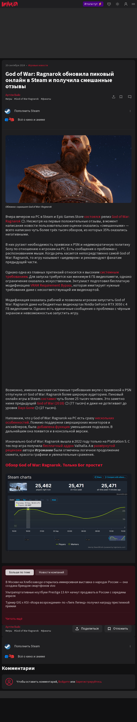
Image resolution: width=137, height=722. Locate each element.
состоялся (92, 216)
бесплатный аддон (58, 445)
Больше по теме (19, 572)
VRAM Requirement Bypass (51, 285)
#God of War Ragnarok (26, 99)
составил (48, 398)
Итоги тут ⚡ (93, 4)
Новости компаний (51, 572)
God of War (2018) (50, 403)
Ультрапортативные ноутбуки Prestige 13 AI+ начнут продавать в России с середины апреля (65, 594)
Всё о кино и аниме (25, 120)
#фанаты (46, 99)
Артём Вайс (12, 95)
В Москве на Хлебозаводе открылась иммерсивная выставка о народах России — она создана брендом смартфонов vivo (66, 584)
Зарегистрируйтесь (89, 682)
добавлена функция (53, 426)
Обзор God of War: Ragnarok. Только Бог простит (54, 465)
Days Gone (26, 407)
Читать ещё (13, 618)
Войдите (64, 682)
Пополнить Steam (22, 111)
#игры (8, 99)
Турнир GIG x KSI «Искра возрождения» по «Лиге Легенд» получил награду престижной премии (67, 604)
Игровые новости (38, 65)
